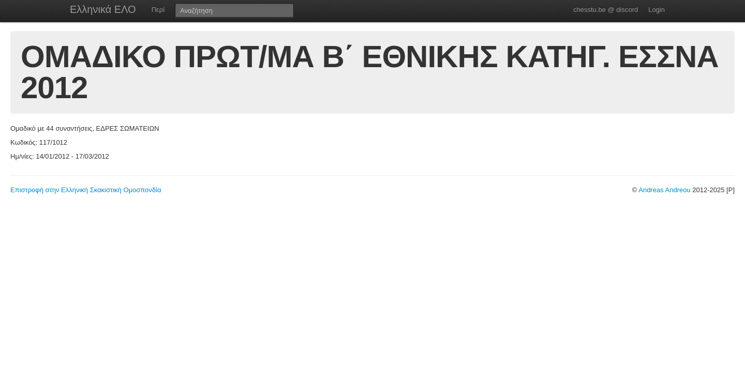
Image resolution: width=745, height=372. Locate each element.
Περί (158, 9)
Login (656, 9)
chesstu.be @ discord (605, 9)
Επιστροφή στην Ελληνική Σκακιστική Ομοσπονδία (85, 190)
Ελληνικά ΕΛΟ (103, 9)
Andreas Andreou (664, 190)
